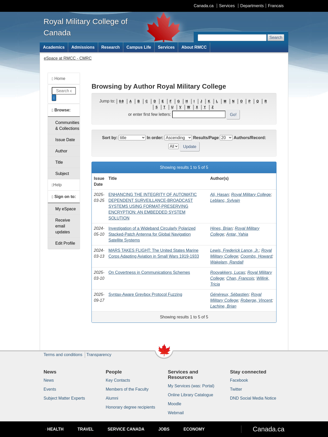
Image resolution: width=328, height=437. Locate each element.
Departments (252, 6)
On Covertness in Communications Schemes (149, 272)
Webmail (176, 413)
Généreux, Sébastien (229, 294)
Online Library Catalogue (190, 395)
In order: (155, 138)
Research (110, 47)
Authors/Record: (250, 138)
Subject (62, 173)
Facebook (239, 380)
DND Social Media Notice (253, 398)
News (49, 380)
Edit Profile (65, 243)
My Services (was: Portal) (191, 386)
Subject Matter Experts (64, 398)
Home (58, 78)
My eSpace (65, 209)
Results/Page (206, 138)
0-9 (121, 101)
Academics (54, 47)
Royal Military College (251, 194)
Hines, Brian (221, 228)
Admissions (83, 47)
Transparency (98, 354)
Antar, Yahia (237, 234)
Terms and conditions (63, 354)
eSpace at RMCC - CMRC (68, 58)
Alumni (112, 398)
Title (59, 162)
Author (61, 151)
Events (50, 389)
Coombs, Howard (256, 256)
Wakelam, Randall (226, 262)
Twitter (236, 389)
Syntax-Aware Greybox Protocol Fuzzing (145, 294)
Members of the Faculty (127, 389)
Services (227, 6)
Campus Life (139, 47)
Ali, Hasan (219, 194)
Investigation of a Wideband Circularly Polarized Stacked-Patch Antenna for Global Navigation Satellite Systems (152, 234)
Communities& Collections (67, 125)
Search (275, 37)
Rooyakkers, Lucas (227, 272)
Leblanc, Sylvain (225, 200)
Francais (276, 6)
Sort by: (109, 138)
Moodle (174, 404)
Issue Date (65, 140)
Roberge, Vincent (256, 300)
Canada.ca (203, 6)
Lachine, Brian (223, 306)
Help (57, 185)
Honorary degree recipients (130, 407)
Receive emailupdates (62, 226)
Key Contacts (118, 380)
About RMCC (194, 47)
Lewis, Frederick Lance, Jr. (234, 250)
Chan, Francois (240, 278)
